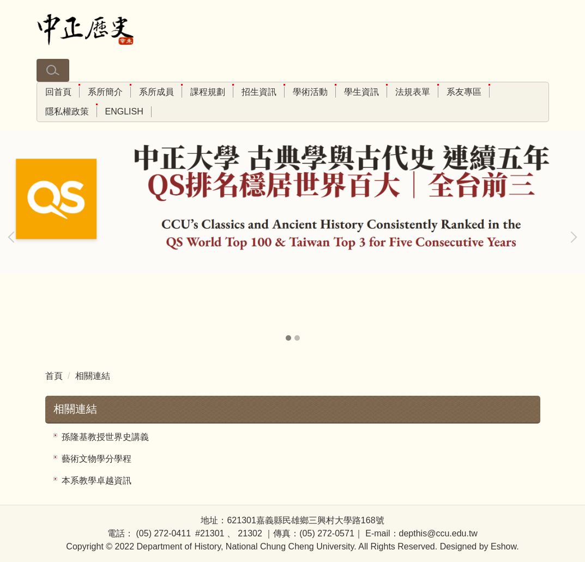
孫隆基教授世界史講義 (105, 437)
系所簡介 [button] (105, 91)
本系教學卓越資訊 (96, 480)
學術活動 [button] (310, 91)
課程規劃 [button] (207, 91)
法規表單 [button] (412, 91)
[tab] (288, 338)
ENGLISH (124, 111)
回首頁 (58, 91)
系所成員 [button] (156, 91)
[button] (53, 70)
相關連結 (92, 375)
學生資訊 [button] (361, 91)
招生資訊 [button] (259, 91)
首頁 (54, 375)
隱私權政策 (67, 111)
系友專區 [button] (464, 91)
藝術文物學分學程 (96, 458)
